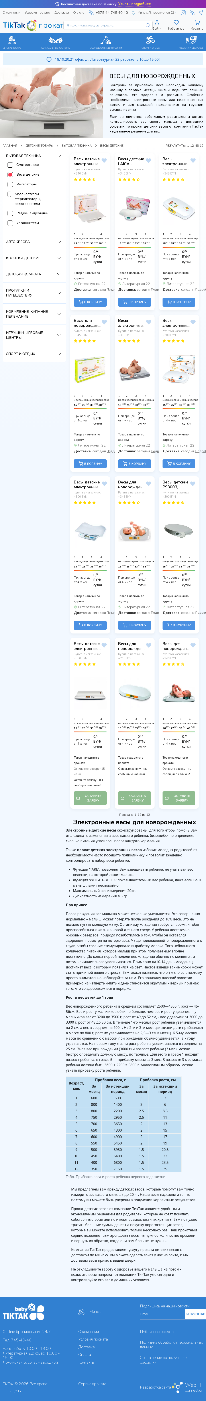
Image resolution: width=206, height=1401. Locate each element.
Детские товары (39, 146)
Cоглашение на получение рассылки (163, 1360)
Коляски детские (23, 258)
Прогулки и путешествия (19, 293)
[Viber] (192, 12)
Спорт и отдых (20, 353)
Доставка (62, 12)
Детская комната (23, 274)
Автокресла (18, 241)
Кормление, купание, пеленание (27, 314)
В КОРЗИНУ (90, 302)
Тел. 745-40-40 (17, 1340)
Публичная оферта (157, 1331)
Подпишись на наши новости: (165, 1306)
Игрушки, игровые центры (24, 335)
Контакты (86, 1362)
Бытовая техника (77, 146)
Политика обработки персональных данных (171, 1345)
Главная (10, 146)
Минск (89, 1312)
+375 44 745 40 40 (112, 12)
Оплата (78, 12)
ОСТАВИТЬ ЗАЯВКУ (89, 798)
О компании (11, 12)
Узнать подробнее (134, 4)
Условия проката (37, 12)
